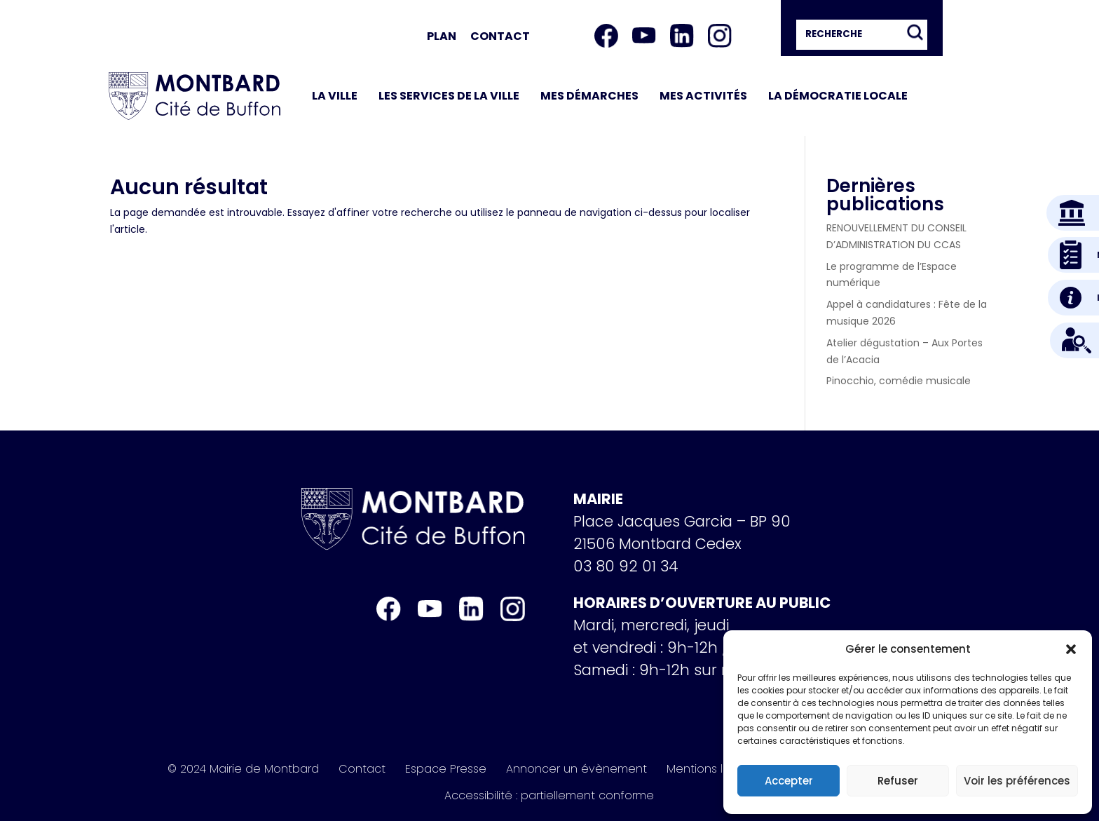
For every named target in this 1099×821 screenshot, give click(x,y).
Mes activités (703, 96)
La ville (334, 96)
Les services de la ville (448, 96)
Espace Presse (445, 769)
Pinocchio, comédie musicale (898, 381)
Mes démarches (589, 96)
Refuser (898, 780)
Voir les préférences (1017, 780)
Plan (441, 36)
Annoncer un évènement (576, 769)
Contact (500, 36)
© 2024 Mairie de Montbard (243, 769)
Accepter (789, 780)
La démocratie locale (838, 96)
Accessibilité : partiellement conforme (549, 795)
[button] (1071, 649)
